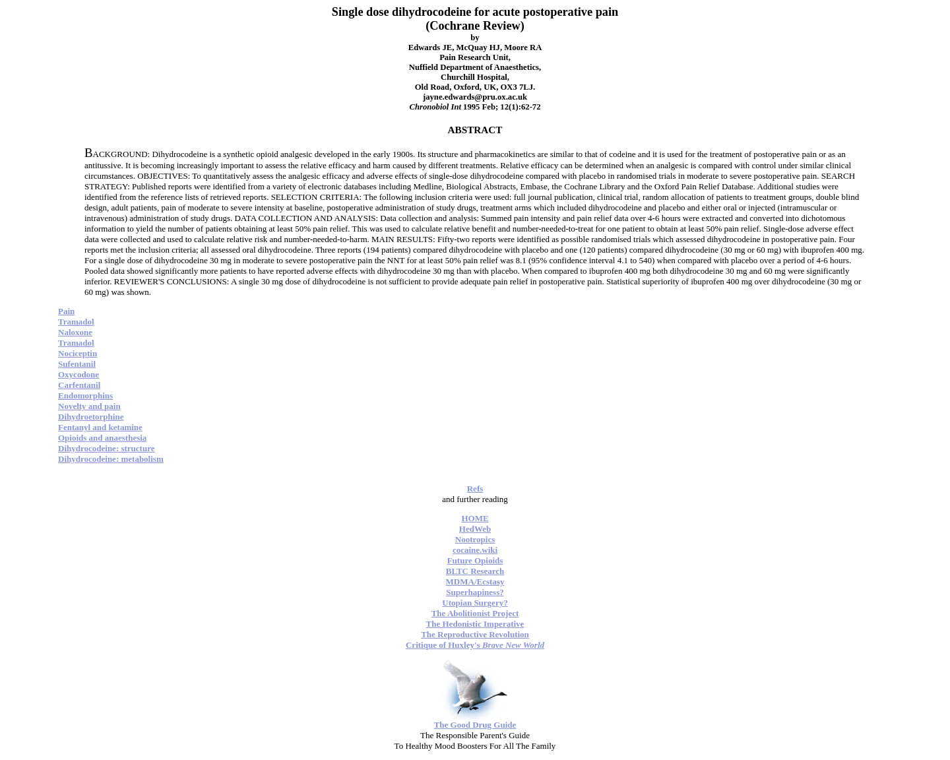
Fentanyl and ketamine (100, 427)
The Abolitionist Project (475, 613)
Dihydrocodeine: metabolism (111, 459)
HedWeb (475, 529)
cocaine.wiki (475, 550)
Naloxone (75, 332)
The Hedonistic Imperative (475, 624)
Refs (475, 488)
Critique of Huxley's (475, 645)
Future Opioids (475, 560)
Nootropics (475, 539)
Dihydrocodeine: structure (106, 448)
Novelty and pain (89, 406)
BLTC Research (475, 571)
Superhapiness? (474, 592)
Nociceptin (77, 353)
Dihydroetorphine (90, 417)
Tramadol (76, 322)
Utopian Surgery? (474, 603)
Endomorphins (85, 395)
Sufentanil (77, 364)
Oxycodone (78, 374)
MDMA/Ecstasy (475, 581)
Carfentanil (79, 385)
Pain (66, 311)
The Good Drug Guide (475, 725)
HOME (474, 518)
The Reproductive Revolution (475, 634)
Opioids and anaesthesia (102, 438)
